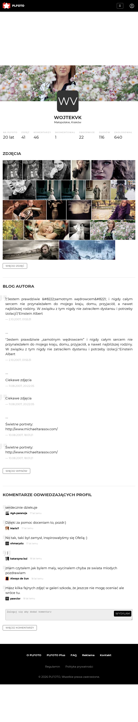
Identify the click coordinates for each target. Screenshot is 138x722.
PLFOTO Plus (56, 692)
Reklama (88, 692)
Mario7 (14, 564)
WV (67, 101)
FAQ (74, 692)
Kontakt (105, 692)
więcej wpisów (16, 506)
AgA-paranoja (18, 549)
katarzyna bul (18, 594)
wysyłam (122, 649)
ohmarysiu (17, 579)
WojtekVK (68, 117)
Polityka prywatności (79, 704)
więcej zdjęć (15, 301)
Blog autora (18, 322)
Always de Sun (19, 614)
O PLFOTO (34, 692)
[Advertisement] (69, 38)
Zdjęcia (12, 153)
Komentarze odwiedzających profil (47, 530)
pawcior (15, 634)
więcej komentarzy (20, 665)
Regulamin (52, 704)
